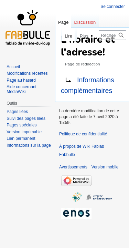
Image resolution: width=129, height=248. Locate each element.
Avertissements (73, 167)
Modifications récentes (27, 73)
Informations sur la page (29, 145)
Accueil (13, 66)
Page (63, 22)
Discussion (85, 22)
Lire (61, 36)
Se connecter (112, 6)
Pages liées (17, 111)
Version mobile (105, 167)
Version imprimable (24, 132)
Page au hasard (21, 80)
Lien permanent (21, 138)
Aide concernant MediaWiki (21, 89)
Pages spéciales (21, 125)
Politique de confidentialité (83, 134)
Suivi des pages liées (26, 118)
